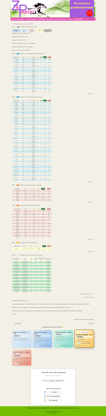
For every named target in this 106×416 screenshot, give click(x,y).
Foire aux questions (58, 408)
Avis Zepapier (67, 408)
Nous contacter (75, 408)
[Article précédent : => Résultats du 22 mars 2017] (18, 323)
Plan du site (51, 408)
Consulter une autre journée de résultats (84, 319)
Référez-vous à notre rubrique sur (20, 307)
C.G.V (37, 408)
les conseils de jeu (33, 307)
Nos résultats (41, 19)
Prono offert (50, 19)
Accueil (13, 19)
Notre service (20, 19)
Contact (70, 19)
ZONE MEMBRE (78, 19)
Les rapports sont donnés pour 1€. (20, 300)
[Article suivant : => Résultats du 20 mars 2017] (91, 323)
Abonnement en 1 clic (61, 19)
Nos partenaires (43, 408)
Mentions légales (31, 408)
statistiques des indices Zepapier (33, 311)
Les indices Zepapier (31, 19)
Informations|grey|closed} (89, 297)
